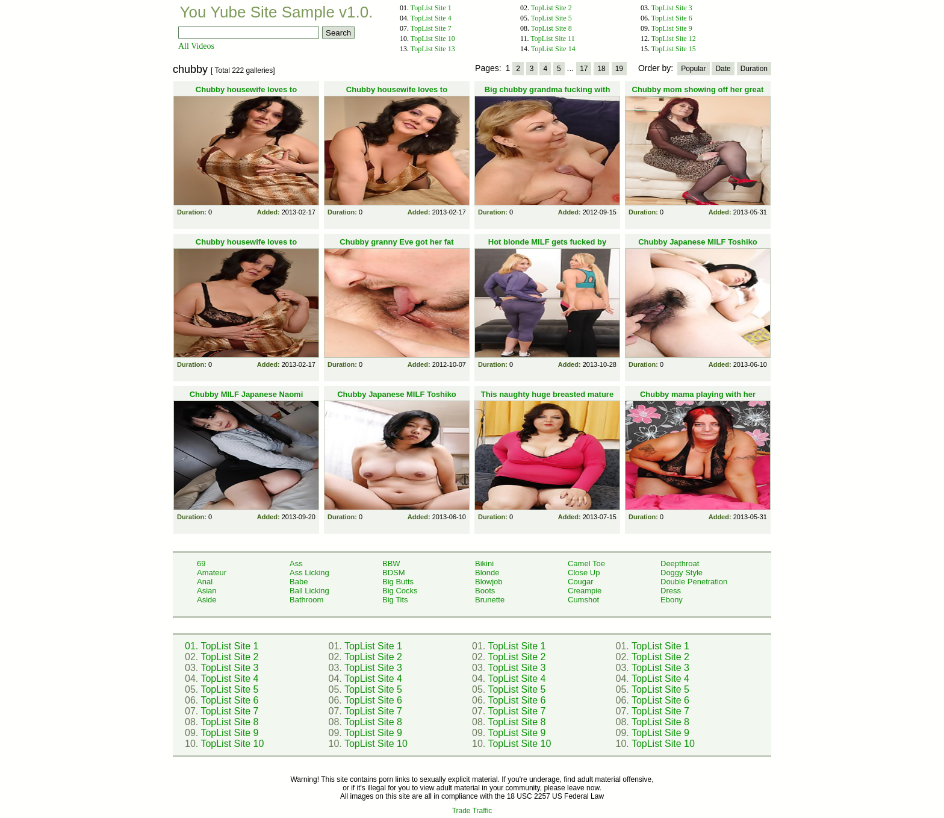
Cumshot (583, 599)
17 (584, 68)
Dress (670, 590)
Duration (754, 68)
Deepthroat (679, 563)
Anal (205, 581)
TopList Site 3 (671, 8)
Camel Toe (586, 563)
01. (192, 646)
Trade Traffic (472, 811)
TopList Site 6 (671, 18)
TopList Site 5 (551, 18)
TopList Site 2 (551, 8)
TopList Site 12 (673, 38)
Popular (693, 68)
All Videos (196, 46)
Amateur (211, 572)
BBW (391, 563)
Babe (299, 581)
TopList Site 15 (673, 49)
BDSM (393, 572)
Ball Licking (309, 590)
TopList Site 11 (552, 38)
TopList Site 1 (431, 8)
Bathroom (306, 599)
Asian (207, 590)
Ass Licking (309, 572)
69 (201, 563)
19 (619, 68)
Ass (296, 563)
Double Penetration (693, 581)
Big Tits (395, 599)
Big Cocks (400, 590)
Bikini (484, 563)
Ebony (671, 599)
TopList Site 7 (431, 28)
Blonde (487, 572)
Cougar (581, 581)
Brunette (490, 599)
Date (722, 68)
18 (601, 68)
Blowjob (489, 581)
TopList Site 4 (431, 18)
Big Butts (398, 581)
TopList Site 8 (551, 28)
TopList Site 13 (433, 49)
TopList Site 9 (671, 28)
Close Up (584, 572)
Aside (207, 599)
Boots (485, 590)
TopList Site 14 (553, 49)
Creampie (584, 590)
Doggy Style (681, 572)
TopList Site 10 (433, 38)
